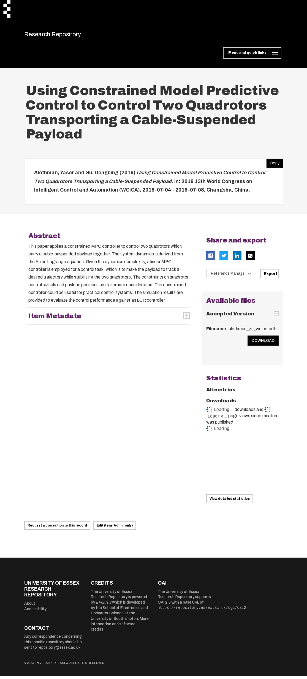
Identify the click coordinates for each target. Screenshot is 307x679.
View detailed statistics (230, 502)
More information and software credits (120, 627)
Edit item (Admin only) (115, 528)
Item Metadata (54, 318)
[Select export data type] (229, 276)
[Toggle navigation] (252, 56)
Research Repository (63, 35)
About (29, 606)
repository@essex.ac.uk (59, 650)
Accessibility (35, 612)
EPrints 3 (103, 605)
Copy (272, 165)
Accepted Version (230, 317)
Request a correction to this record (57, 528)
